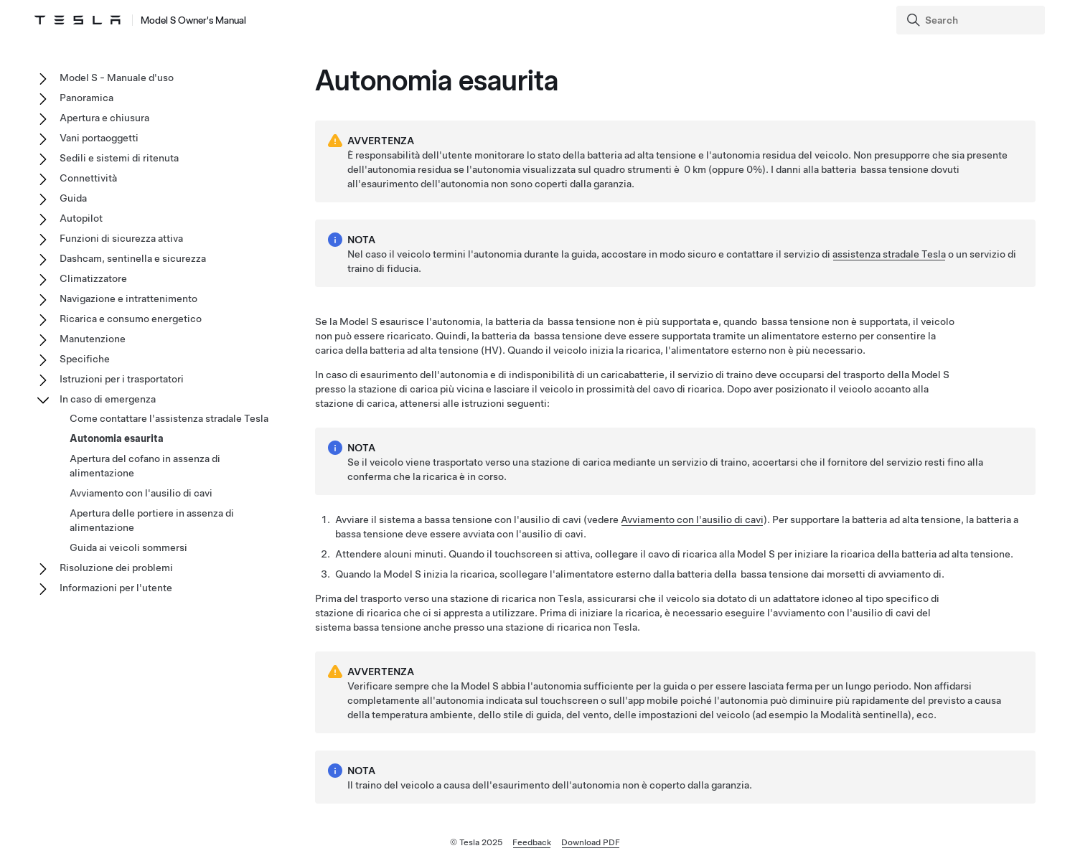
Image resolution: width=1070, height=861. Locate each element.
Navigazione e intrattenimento (128, 298)
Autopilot (81, 218)
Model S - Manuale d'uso (117, 77)
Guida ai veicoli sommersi (128, 547)
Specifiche (85, 358)
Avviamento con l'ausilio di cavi (692, 519)
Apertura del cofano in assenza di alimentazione (145, 466)
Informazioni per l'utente (116, 587)
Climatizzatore (93, 278)
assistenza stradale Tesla (889, 254)
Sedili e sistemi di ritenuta (119, 158)
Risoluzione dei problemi (116, 567)
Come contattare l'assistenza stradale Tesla (169, 418)
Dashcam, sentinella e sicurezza (133, 258)
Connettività (88, 178)
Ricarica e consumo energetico (131, 318)
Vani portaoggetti (99, 138)
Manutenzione (93, 338)
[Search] (972, 20)
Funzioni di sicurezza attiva (121, 238)
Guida (73, 198)
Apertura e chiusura (104, 117)
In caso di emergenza (108, 399)
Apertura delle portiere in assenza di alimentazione (152, 520)
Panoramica (86, 97)
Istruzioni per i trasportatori (122, 379)
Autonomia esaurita (117, 438)
